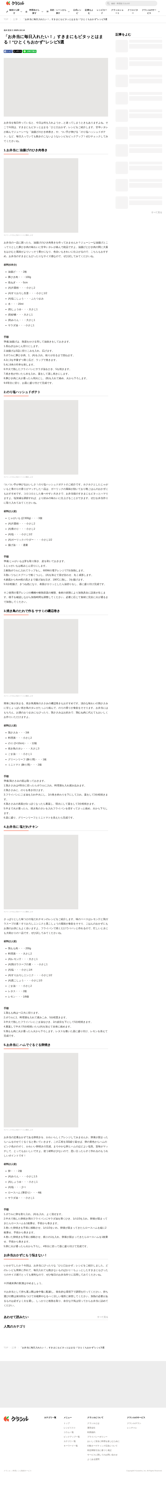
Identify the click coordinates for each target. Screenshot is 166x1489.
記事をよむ (89, 11)
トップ (67, 1423)
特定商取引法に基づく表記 (99, 1450)
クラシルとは (93, 1423)
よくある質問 (93, 1459)
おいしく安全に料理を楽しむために (103, 1441)
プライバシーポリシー (97, 1437)
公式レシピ (77, 11)
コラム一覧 (69, 1432)
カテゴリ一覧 (70, 1441)
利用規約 (91, 1432)
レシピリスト (70, 1428)
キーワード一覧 (71, 1446)
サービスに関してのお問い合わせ (102, 1455)
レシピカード (102, 11)
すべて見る (102, 1317)
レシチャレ (132, 1428)
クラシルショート (117, 11)
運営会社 (91, 1428)
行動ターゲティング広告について (102, 1446)
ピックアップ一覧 (72, 1437)
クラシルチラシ (134, 1423)
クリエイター (133, 11)
